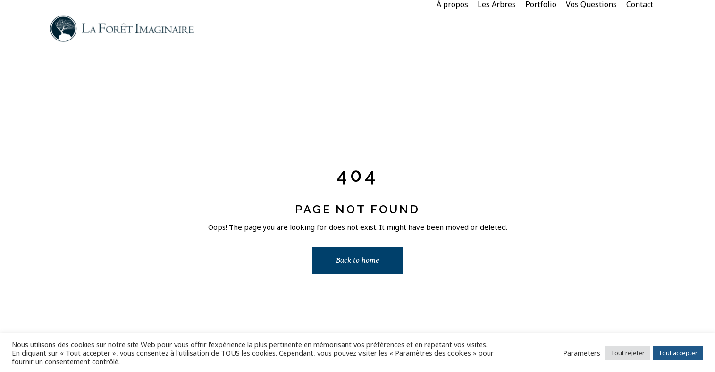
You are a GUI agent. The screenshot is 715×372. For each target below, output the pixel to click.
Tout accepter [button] (678, 352)
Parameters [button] (581, 352)
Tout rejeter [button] (628, 352)
